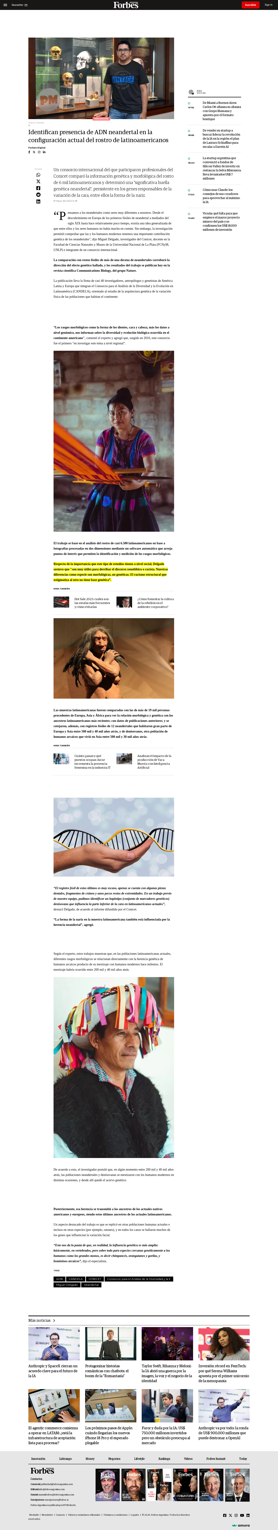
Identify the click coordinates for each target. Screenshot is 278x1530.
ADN (59, 1279)
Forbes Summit (215, 1459)
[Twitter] (230, 1515)
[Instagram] (236, 1515)
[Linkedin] (248, 1515)
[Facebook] (224, 1515)
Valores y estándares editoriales (84, 1515)
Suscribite (251, 5)
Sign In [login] (269, 4)
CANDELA (76, 1279)
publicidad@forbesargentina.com (57, 1484)
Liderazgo (65, 1459)
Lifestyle (139, 1459)
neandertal (91, 1284)
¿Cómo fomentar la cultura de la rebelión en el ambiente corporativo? (155, 603)
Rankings (164, 1459)
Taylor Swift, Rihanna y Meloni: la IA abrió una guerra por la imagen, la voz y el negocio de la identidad (167, 1374)
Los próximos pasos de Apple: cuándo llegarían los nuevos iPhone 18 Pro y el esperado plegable (109, 1436)
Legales (135, 1515)
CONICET (95, 1279)
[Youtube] (242, 1515)
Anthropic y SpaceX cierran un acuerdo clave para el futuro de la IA (52, 1371)
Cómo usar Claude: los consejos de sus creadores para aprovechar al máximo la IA (221, 196)
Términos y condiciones (115, 1515)
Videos (188, 1459)
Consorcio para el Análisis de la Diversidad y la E (139, 1279)
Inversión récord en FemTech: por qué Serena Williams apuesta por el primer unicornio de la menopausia (223, 1374)
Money (90, 1459)
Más (219, 92)
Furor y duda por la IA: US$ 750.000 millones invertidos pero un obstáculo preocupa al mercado (166, 1436)
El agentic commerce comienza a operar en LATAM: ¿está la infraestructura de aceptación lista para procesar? (53, 1436)
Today (243, 1459)
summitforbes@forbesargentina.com (56, 1495)
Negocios (114, 1459)
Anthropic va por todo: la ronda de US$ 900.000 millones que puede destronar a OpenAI (223, 1433)
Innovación (38, 1459)
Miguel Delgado (67, 1284)
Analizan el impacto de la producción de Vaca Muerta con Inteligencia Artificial (154, 762)
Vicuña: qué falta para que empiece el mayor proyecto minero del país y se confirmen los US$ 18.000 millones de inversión (221, 221)
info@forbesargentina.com (52, 1490)
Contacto (60, 1515)
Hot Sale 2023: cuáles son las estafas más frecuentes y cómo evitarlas (92, 603)
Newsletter (47, 1515)
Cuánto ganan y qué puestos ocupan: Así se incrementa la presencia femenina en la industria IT (92, 762)
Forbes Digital (36, 147)
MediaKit (34, 1515)
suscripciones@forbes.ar (57, 1500)
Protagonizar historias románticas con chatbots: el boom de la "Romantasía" (107, 1371)
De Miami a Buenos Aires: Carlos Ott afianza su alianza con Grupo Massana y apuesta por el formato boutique (222, 111)
